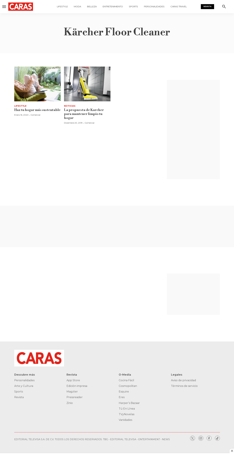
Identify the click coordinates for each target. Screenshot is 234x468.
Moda (77, 6)
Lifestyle (62, 6)
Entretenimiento (113, 6)
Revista (207, 6)
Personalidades (154, 6)
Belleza (92, 6)
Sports (133, 6)
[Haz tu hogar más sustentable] (37, 84)
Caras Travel (178, 6)
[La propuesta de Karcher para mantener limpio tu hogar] (87, 84)
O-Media (125, 374)
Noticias (69, 105)
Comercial (35, 115)
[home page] (25, 6)
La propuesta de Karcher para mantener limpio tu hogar (84, 114)
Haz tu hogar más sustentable (37, 110)
